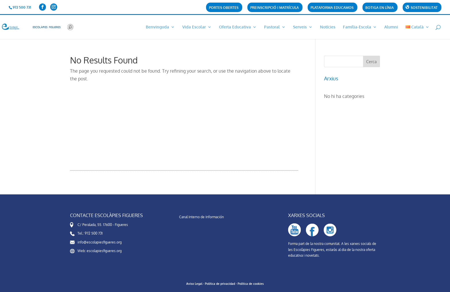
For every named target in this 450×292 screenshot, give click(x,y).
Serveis (300, 27)
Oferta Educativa (235, 27)
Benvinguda (157, 27)
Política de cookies (251, 283)
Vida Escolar (194, 27)
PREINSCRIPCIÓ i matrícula (274, 8)
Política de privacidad (220, 283)
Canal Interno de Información (201, 217)
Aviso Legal (194, 283)
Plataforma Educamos (332, 8)
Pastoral (272, 27)
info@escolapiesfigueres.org (99, 242)
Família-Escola (357, 27)
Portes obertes (223, 8)
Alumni (391, 27)
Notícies (327, 27)
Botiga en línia (379, 8)
